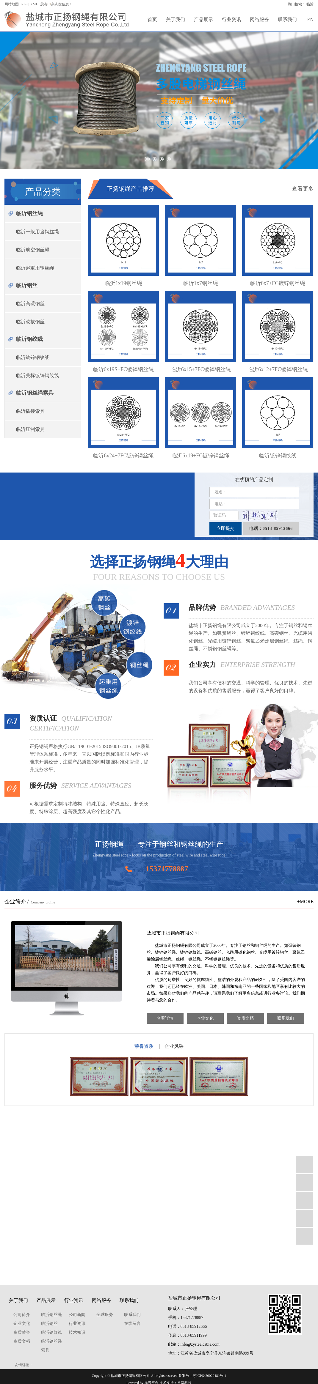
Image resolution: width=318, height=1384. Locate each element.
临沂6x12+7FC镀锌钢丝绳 (277, 369)
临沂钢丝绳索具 (35, 393)
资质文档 (245, 1018)
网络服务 (259, 19)
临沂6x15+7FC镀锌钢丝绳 (200, 369)
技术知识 (77, 1332)
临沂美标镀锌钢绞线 (37, 375)
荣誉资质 (143, 1046)
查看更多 (303, 189)
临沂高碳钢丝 (30, 303)
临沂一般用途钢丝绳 (37, 231)
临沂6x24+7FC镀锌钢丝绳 (123, 456)
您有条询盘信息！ (56, 4)
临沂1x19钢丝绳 (123, 283)
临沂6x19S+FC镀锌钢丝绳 (123, 369)
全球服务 (104, 1314)
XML (34, 4)
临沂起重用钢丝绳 (35, 267)
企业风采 (174, 1046)
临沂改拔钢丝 (30, 321)
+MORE (305, 901)
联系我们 (287, 19)
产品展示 (203, 19)
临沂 (310, 4)
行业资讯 (231, 19)
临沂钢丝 (26, 285)
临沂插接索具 (30, 411)
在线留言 (132, 1323)
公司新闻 (77, 1314)
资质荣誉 (21, 1332)
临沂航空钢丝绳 (32, 249)
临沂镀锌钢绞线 (32, 357)
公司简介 (21, 1314)
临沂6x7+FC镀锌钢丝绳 (277, 283)
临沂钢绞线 (29, 339)
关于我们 (175, 19)
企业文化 (205, 1018)
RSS (24, 4)
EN (310, 19)
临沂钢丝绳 (29, 213)
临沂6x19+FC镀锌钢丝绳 (200, 456)
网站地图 (11, 4)
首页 (152, 19)
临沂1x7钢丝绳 (200, 283)
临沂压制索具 (30, 429)
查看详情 (165, 1018)
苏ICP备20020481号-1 (209, 1376)
